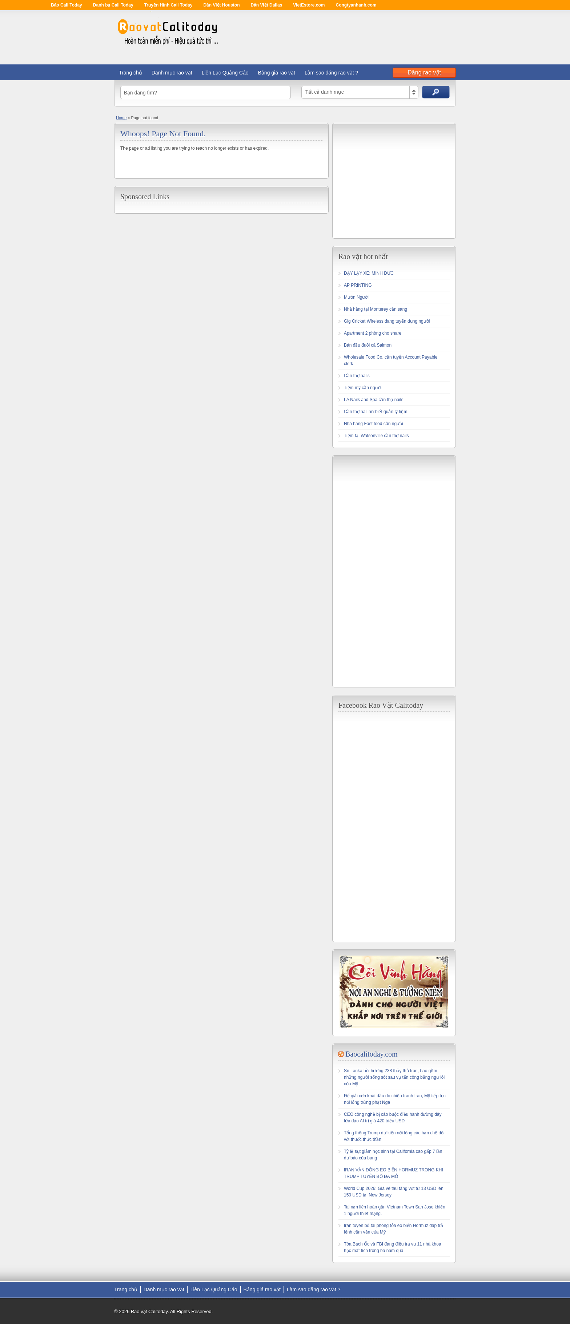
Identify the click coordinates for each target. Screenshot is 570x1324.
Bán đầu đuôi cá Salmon (368, 345)
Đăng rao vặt (424, 72)
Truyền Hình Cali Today (168, 5)
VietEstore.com (309, 5)
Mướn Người (356, 297)
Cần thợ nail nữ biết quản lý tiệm (375, 411)
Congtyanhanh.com (356, 5)
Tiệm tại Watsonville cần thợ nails (376, 435)
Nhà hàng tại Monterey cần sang (375, 309)
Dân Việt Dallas (266, 5)
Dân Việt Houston (221, 5)
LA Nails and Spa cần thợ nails (373, 399)
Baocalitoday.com (371, 1054)
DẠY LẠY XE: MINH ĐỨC (369, 273)
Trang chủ (130, 73)
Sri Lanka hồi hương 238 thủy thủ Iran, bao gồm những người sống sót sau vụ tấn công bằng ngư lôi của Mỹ (394, 1077)
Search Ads (436, 92)
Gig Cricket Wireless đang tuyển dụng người (387, 321)
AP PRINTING (358, 285)
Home (121, 118)
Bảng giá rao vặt (276, 73)
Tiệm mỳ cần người (362, 387)
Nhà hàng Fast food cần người (373, 423)
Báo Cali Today (66, 5)
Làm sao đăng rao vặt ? (331, 73)
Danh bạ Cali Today (113, 5)
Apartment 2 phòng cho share (372, 333)
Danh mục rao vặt (172, 73)
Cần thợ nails (357, 375)
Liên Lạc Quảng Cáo (225, 73)
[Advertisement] (399, 180)
